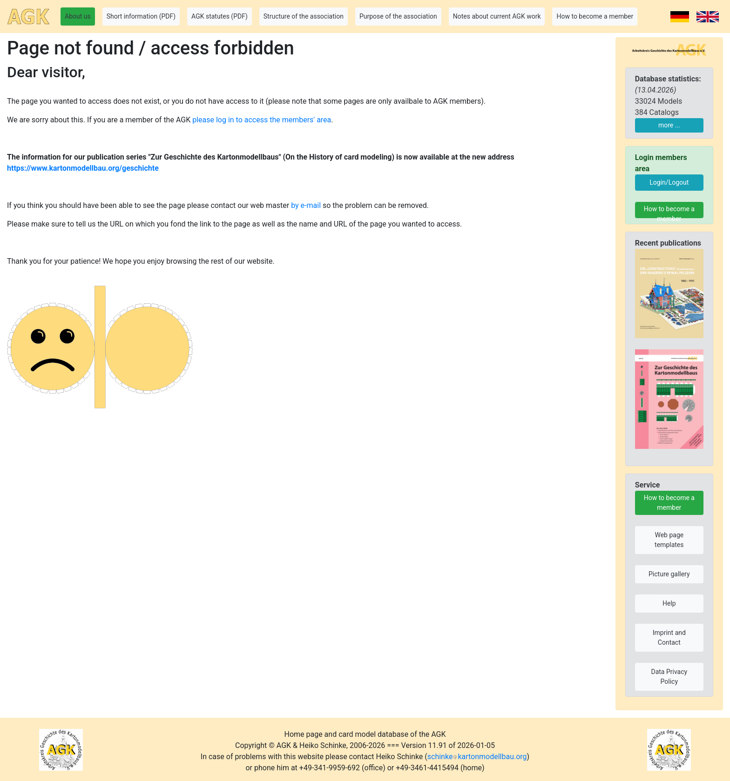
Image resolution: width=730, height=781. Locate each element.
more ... (669, 125)
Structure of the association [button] (304, 16)
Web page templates (669, 539)
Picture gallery (669, 574)
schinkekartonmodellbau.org (477, 756)
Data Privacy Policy (669, 676)
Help (669, 603)
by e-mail (306, 205)
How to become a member (669, 211)
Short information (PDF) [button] (141, 16)
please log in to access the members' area (261, 119)
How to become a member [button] (594, 16)
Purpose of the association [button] (398, 16)
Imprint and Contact (669, 637)
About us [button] (78, 16)
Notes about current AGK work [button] (497, 16)
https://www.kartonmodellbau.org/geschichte (83, 168)
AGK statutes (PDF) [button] (219, 16)
